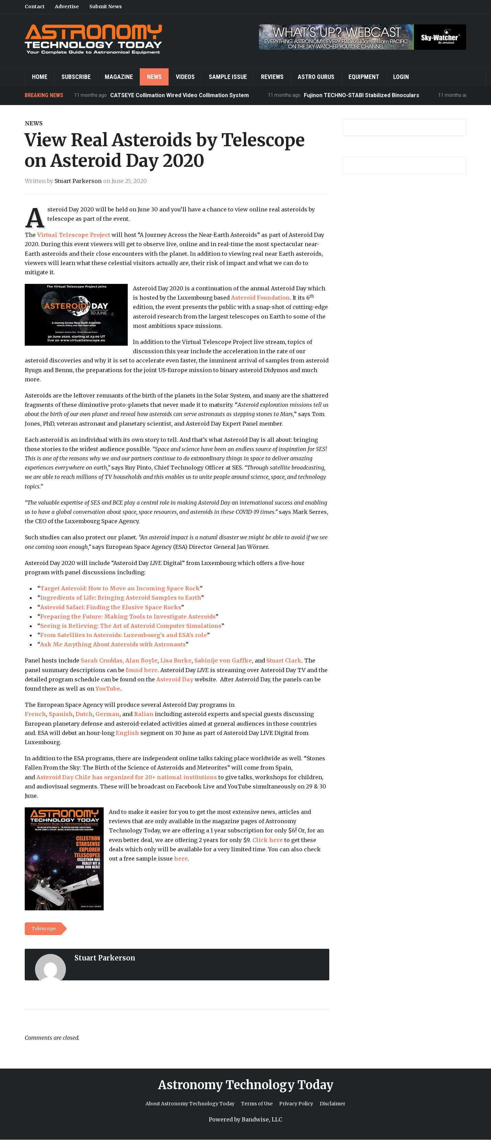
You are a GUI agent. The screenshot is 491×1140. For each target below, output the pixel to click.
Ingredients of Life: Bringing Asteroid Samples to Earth (120, 597)
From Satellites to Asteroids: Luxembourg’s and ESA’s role (123, 635)
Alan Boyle (141, 660)
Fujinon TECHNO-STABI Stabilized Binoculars (362, 95)
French (35, 714)
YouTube (107, 688)
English (127, 732)
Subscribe (76, 76)
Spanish (61, 714)
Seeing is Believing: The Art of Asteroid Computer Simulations (130, 625)
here (181, 858)
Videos (185, 76)
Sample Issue (228, 76)
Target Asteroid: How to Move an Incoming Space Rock (120, 588)
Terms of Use (257, 1104)
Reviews (272, 76)
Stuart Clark (283, 660)
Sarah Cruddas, (102, 660)
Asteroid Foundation (260, 297)
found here (142, 670)
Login (401, 76)
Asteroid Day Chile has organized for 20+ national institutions (126, 777)
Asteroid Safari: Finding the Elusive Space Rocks (110, 607)
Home (39, 76)
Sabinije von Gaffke (223, 660)
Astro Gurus (316, 76)
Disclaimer (332, 1104)
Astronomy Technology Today (245, 1085)
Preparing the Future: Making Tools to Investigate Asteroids (128, 616)
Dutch (84, 714)
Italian (143, 714)
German (107, 714)
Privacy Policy (296, 1104)
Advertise (67, 6)
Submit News (105, 6)
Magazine (119, 76)
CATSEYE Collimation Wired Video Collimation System (180, 95)
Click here (267, 840)
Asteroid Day (174, 679)
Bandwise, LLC (262, 1119)
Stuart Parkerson (78, 180)
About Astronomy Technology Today (190, 1104)
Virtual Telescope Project (73, 234)
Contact (35, 6)
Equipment (364, 76)
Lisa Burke (176, 660)
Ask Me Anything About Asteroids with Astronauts (113, 644)
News (154, 76)
